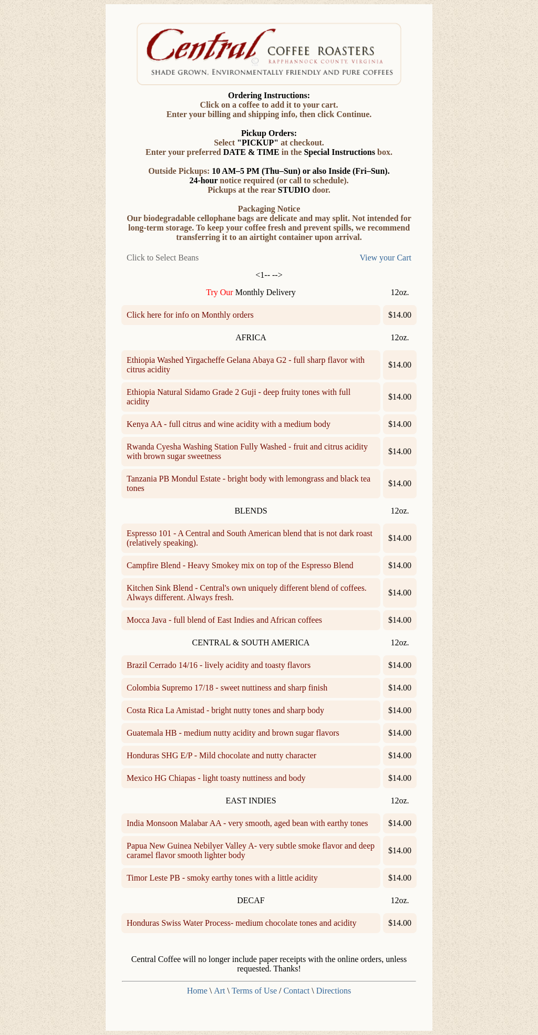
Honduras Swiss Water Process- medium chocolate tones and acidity (241, 922)
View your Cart (385, 257)
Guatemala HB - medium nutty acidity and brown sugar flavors (233, 732)
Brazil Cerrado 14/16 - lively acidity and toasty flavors (219, 665)
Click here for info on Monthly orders (190, 314)
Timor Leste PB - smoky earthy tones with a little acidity (222, 877)
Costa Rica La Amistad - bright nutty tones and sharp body (225, 710)
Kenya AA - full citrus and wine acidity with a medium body (228, 424)
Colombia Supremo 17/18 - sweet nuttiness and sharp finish (227, 687)
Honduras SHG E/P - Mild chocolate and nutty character (221, 755)
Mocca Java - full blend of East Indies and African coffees (224, 619)
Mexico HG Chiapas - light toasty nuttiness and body (216, 777)
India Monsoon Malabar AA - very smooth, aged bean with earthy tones (247, 823)
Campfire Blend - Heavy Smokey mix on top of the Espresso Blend (240, 565)
